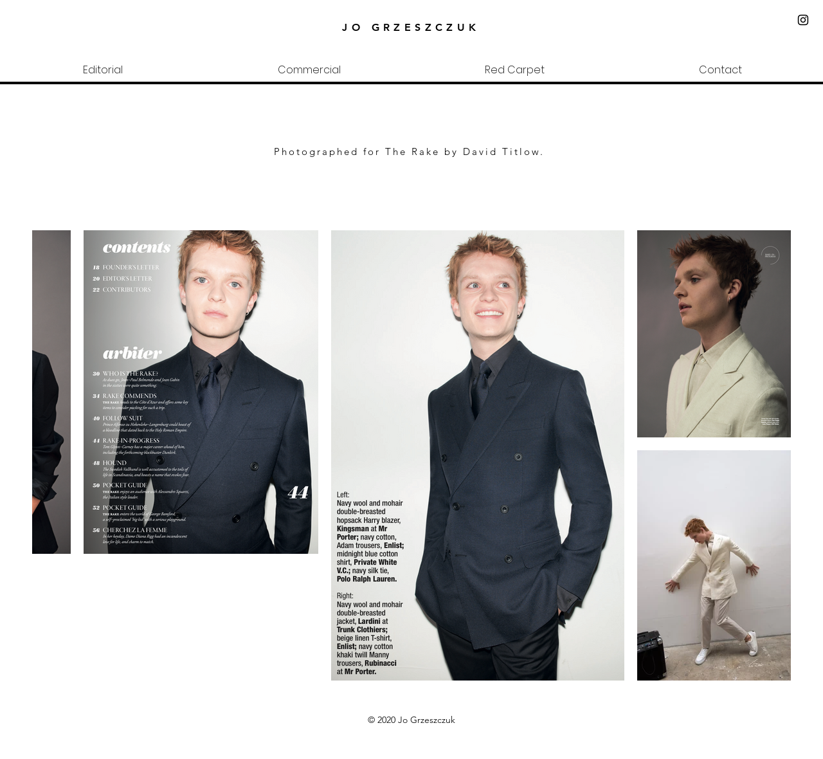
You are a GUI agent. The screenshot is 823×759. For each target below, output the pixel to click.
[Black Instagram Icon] (803, 20)
